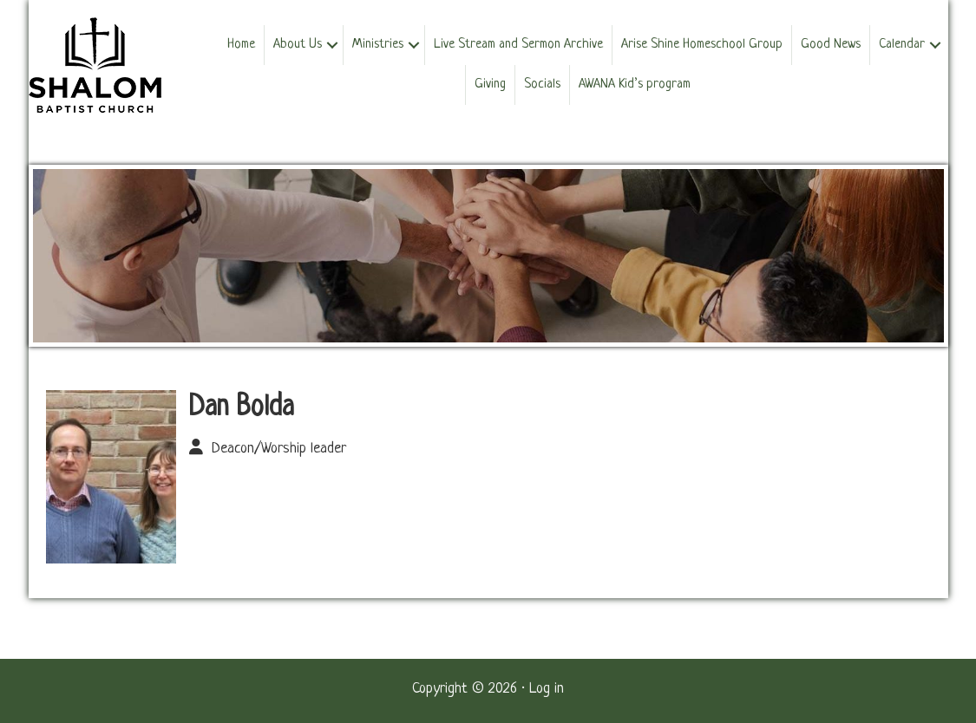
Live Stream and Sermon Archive (518, 44)
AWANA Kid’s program (635, 84)
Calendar (902, 44)
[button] (332, 45)
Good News (831, 44)
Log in (546, 689)
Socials (542, 84)
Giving (490, 84)
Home (241, 44)
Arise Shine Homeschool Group (702, 44)
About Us (297, 44)
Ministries (377, 44)
